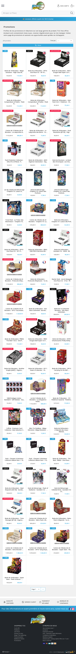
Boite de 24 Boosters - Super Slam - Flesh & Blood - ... (14, 578)
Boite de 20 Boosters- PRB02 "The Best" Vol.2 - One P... (14, 340)
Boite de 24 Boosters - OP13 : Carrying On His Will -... (61, 369)
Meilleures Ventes (19, 639)
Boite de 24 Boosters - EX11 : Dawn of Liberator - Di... (38, 369)
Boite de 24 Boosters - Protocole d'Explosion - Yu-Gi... (38, 280)
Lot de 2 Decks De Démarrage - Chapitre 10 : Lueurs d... (14, 190)
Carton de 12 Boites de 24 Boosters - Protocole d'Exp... (14, 280)
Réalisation (66, 652)
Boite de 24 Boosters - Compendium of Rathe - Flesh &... (14, 102)
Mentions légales (48, 637)
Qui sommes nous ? (48, 628)
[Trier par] (65, 40)
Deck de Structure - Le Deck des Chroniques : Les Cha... (61, 161)
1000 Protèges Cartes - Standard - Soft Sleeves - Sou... (14, 399)
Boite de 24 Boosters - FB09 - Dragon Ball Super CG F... (38, 340)
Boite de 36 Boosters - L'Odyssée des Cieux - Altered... (61, 430)
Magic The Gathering (20, 635)
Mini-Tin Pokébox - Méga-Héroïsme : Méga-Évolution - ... (38, 429)
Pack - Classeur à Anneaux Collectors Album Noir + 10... (14, 459)
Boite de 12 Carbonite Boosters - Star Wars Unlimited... (61, 310)
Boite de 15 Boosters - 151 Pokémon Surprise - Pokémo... (62, 399)
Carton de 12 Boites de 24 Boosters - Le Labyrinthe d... (14, 131)
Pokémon (17, 630)
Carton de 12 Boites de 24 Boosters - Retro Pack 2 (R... (38, 519)
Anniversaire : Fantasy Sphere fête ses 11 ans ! (56, 639)
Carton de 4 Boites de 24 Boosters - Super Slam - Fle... (61, 549)
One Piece (17, 632)
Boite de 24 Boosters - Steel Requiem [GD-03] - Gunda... (14, 489)
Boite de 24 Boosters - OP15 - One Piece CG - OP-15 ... (14, 250)
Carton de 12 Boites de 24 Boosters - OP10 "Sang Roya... (38, 549)
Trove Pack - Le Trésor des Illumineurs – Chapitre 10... (14, 220)
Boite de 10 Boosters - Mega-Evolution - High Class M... (14, 71)
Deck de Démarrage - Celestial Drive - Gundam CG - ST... (62, 489)
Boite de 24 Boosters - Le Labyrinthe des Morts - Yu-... (38, 131)
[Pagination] (36, 589)
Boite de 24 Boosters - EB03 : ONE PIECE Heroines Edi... (38, 250)
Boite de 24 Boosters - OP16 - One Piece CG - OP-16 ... (38, 71)
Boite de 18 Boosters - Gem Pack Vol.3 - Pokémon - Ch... (61, 101)
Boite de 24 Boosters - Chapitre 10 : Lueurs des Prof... (62, 220)
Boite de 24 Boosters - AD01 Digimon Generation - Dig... (38, 161)
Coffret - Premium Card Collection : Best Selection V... (14, 429)
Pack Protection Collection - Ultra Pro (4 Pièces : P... (14, 161)
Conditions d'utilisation (49, 635)
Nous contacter (47, 640)
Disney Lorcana (18, 633)
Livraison (45, 630)
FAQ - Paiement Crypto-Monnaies (52, 633)
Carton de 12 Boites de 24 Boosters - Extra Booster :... (14, 549)
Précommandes (18, 637)
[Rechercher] (35, 13)
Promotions (17, 640)
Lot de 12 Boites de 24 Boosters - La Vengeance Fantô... (38, 399)
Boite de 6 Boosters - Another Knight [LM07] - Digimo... (14, 369)
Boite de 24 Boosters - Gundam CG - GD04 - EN (61, 250)
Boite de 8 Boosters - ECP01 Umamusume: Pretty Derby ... (61, 340)
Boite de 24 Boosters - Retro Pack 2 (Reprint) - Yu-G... (61, 519)
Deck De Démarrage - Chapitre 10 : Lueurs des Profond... (38, 191)
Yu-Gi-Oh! (17, 628)
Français (5, 652)
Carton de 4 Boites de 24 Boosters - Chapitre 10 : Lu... (38, 220)
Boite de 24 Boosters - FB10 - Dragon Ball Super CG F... (61, 71)
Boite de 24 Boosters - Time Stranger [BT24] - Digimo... (14, 519)
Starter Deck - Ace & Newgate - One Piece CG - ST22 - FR (62, 280)
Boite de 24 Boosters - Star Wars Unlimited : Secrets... (38, 309)
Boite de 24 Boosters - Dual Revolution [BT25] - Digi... (62, 131)
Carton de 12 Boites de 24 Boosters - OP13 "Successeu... (14, 309)
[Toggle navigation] (2, 6)
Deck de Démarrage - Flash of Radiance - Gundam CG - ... (38, 489)
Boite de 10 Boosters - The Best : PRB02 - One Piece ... (62, 459)
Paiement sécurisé (48, 632)
